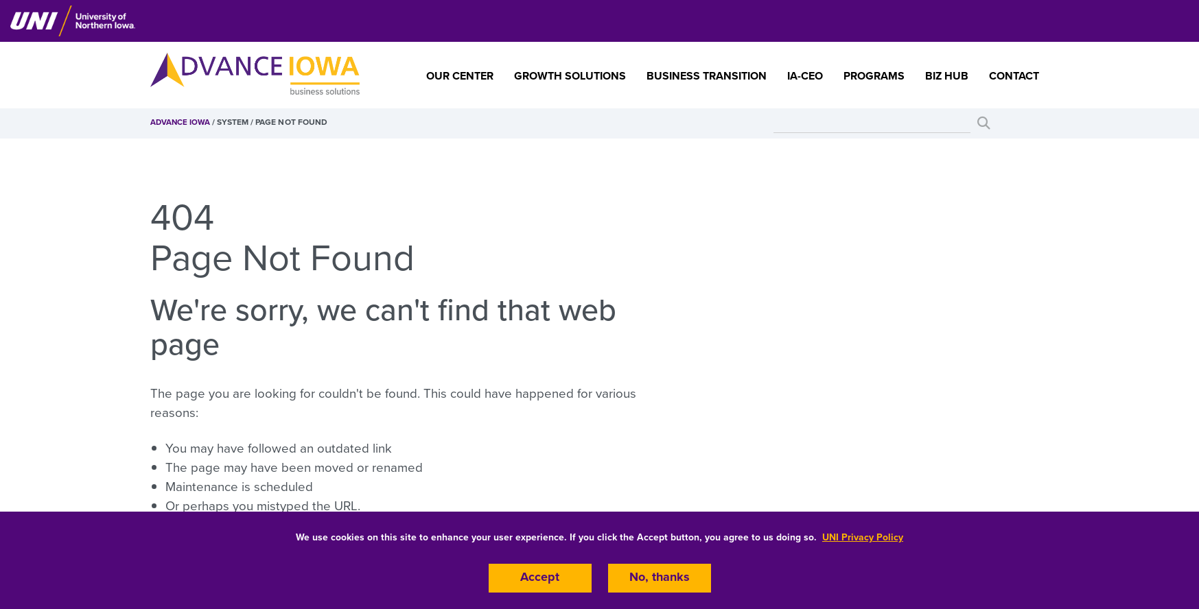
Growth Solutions (570, 76)
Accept (540, 577)
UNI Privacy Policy (862, 536)
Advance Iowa (180, 122)
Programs (874, 76)
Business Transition (707, 76)
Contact (1014, 76)
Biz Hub (946, 76)
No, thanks (659, 577)
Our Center (459, 76)
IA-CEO (805, 76)
